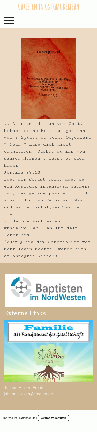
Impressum (10, 417)
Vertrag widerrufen (53, 417)
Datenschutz (27, 417)
